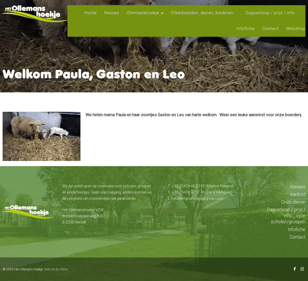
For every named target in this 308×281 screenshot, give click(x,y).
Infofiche (245, 28)
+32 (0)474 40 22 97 (188, 186)
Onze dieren (293, 202)
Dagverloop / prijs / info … (272, 12)
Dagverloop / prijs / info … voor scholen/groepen (286, 215)
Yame (63, 269)
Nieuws (111, 12)
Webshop (295, 28)
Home (91, 12)
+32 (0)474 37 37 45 (188, 192)
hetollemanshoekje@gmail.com (197, 198)
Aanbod (297, 194)
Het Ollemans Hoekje (28, 269)
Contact (270, 28)
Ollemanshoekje (143, 12)
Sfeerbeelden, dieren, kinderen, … (204, 12)
